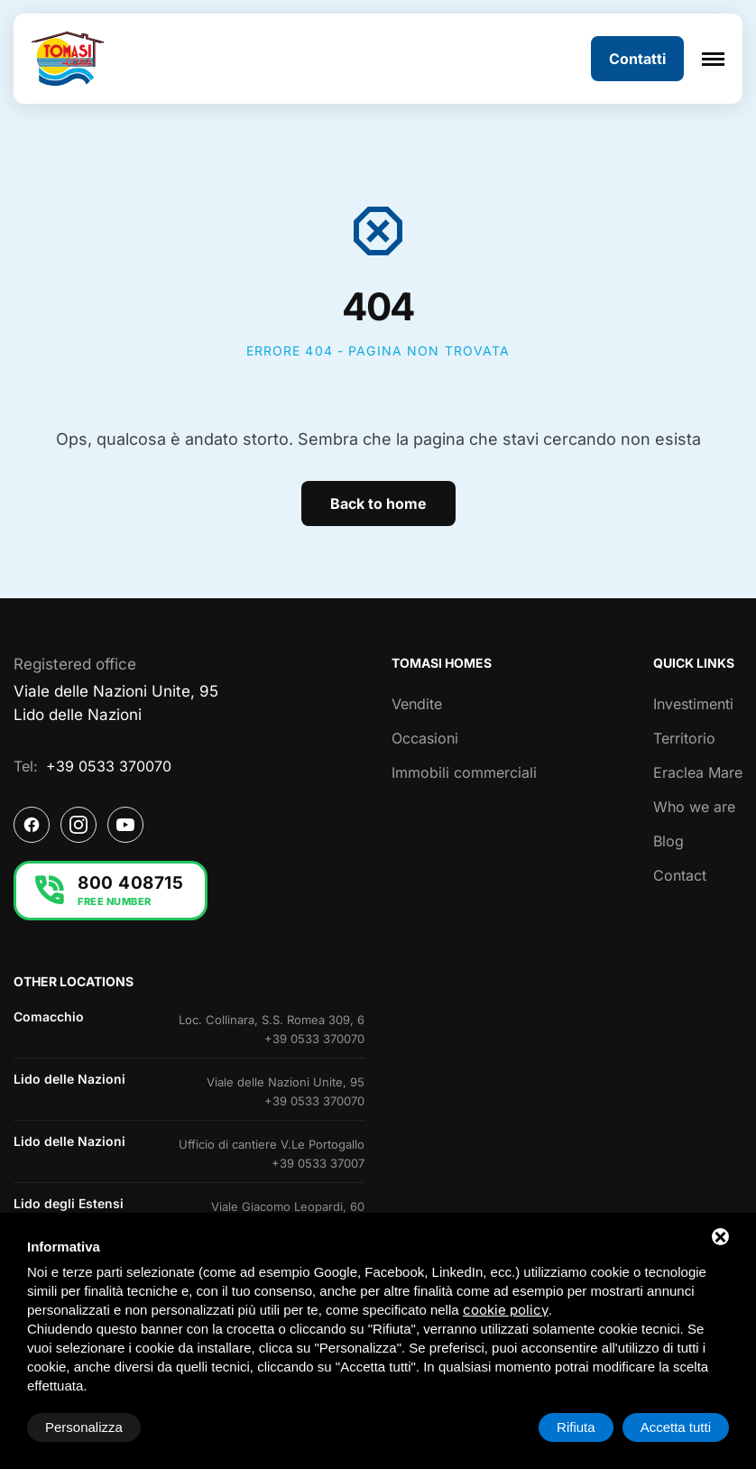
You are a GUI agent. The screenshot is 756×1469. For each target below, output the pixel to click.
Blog (668, 841)
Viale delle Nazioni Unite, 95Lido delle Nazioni (116, 703)
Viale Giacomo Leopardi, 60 (287, 1206)
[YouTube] (125, 825)
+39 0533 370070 (108, 766)
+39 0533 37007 (318, 1163)
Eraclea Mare (697, 772)
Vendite (417, 704)
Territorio (684, 738)
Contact (679, 875)
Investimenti (693, 704)
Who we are (694, 807)
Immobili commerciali (464, 772)
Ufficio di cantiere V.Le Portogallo (271, 1144)
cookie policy (506, 1310)
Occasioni (425, 738)
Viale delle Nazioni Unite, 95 (285, 1082)
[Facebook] (32, 825)
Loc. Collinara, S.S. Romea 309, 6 (271, 1019)
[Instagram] (78, 825)
